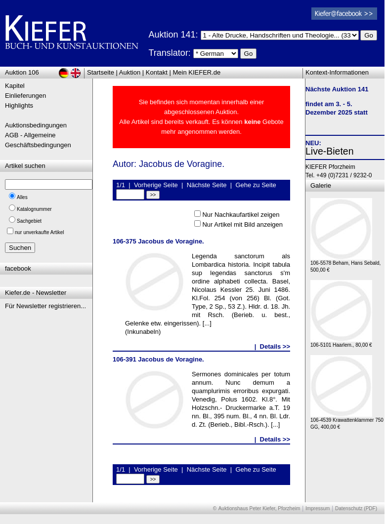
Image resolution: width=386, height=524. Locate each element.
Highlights (19, 105)
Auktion (129, 72)
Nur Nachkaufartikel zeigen (240, 214)
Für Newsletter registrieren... (45, 306)
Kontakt (157, 72)
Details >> (275, 346)
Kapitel (15, 85)
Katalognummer (34, 209)
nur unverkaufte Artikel (39, 232)
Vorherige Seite (156, 185)
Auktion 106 (22, 72)
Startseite (100, 72)
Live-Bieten (329, 151)
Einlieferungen (25, 95)
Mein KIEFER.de (197, 72)
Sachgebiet (29, 221)
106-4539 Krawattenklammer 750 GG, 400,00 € (347, 421)
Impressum (317, 508)
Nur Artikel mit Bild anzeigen (242, 224)
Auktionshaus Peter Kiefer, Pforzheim (259, 508)
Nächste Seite (207, 185)
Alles (22, 197)
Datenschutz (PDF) (356, 508)
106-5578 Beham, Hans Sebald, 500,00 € (345, 264)
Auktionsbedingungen (36, 125)
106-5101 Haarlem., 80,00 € (341, 342)
